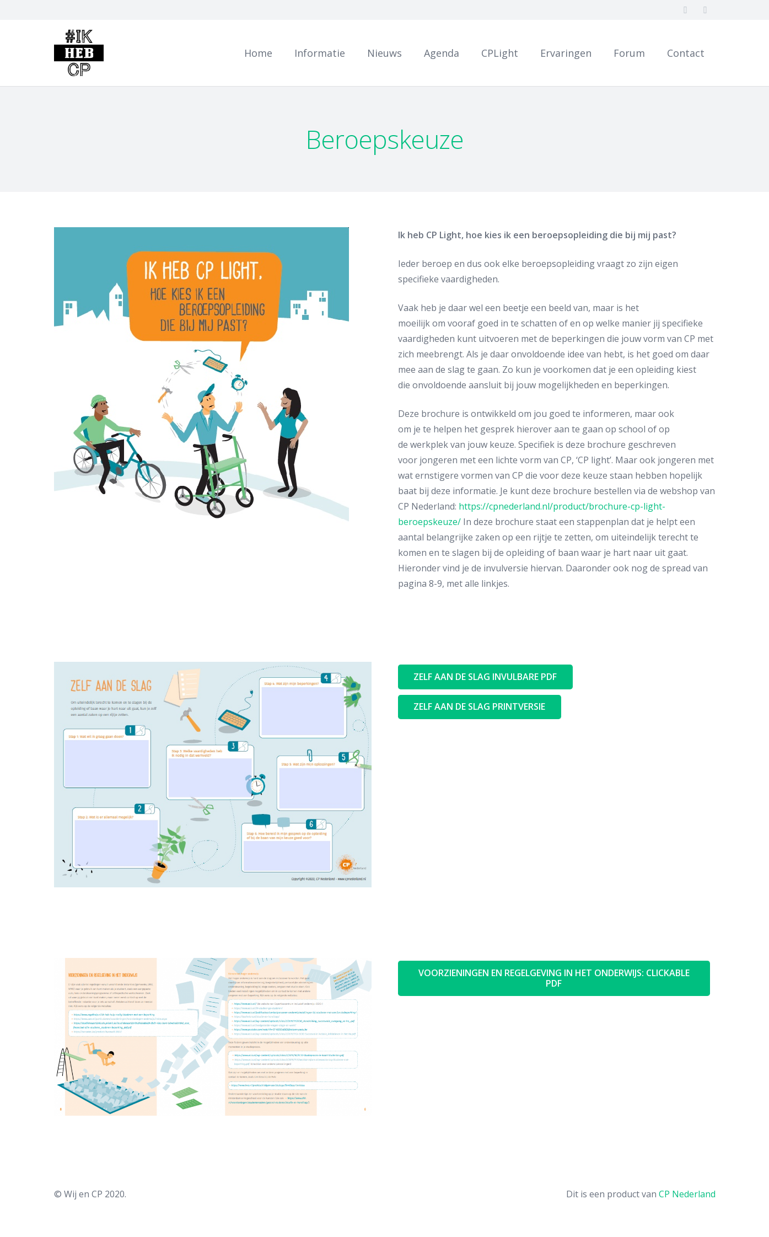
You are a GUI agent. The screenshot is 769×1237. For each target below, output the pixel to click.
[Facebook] (686, 10)
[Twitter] (706, 10)
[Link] (79, 53)
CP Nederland (687, 1194)
